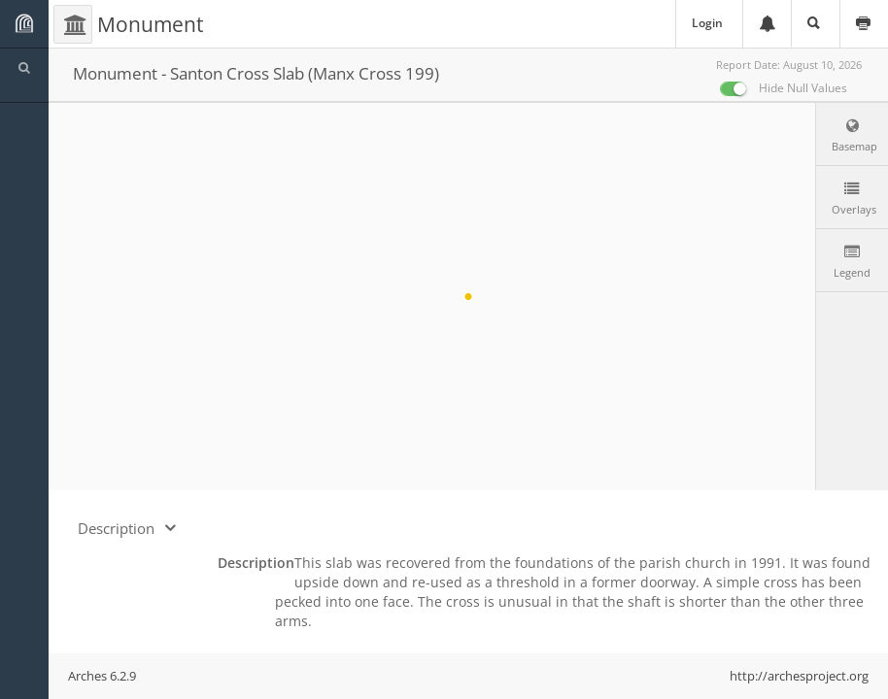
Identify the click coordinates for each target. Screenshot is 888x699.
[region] (468, 296)
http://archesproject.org (799, 675)
